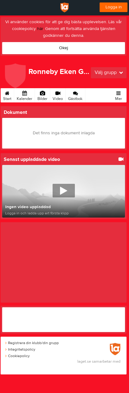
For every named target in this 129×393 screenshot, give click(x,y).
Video (58, 94)
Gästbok (75, 94)
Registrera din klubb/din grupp (32, 342)
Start (7, 94)
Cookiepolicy (17, 355)
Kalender (24, 94)
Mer (118, 94)
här (40, 29)
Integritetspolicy (20, 349)
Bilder (42, 94)
